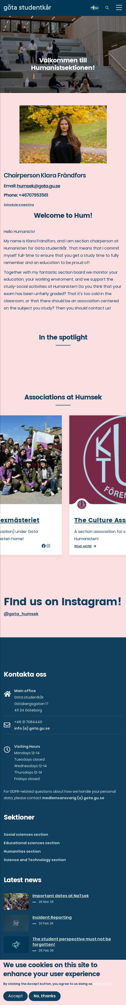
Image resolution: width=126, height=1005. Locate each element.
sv (98, 9)
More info (103, 983)
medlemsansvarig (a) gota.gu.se (73, 797)
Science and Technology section (35, 859)
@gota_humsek (21, 614)
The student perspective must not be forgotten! (71, 941)
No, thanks (45, 996)
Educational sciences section (32, 842)
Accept (15, 996)
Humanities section (22, 851)
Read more (17, 546)
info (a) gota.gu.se (32, 728)
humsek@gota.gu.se (38, 186)
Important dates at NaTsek (60, 896)
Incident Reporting (52, 917)
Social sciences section (26, 834)
